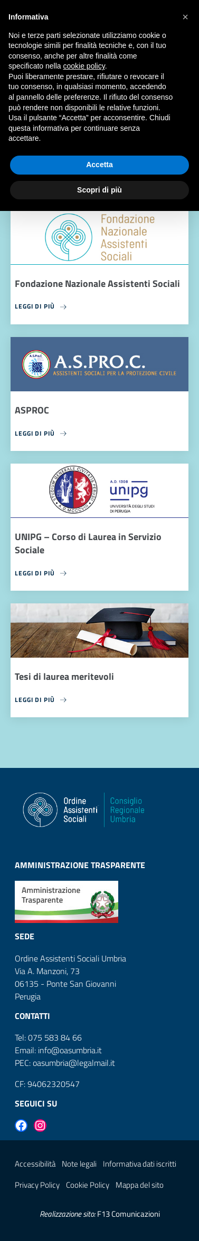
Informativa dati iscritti (139, 1164)
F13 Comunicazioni (128, 1214)
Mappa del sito (140, 1185)
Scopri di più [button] (99, 190)
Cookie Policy (87, 1185)
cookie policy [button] (84, 66)
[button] (185, 16)
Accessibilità (35, 1164)
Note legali (79, 1164)
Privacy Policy (37, 1185)
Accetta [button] (99, 164)
